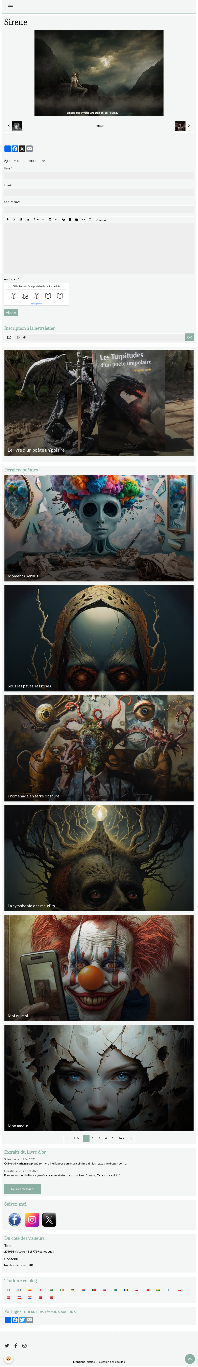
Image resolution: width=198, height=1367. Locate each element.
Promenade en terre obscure (33, 795)
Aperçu (101, 220)
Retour (99, 125)
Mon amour (18, 1125)
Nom (7, 168)
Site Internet (12, 201)
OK (189, 337)
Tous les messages (22, 1189)
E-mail (7, 185)
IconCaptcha (36, 304)
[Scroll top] (190, 1359)
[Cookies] (8, 1358)
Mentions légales (84, 1361)
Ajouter (11, 312)
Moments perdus (23, 575)
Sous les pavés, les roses (29, 685)
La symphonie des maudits (31, 905)
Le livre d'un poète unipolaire (36, 450)
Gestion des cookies (112, 1361)
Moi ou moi (18, 1015)
